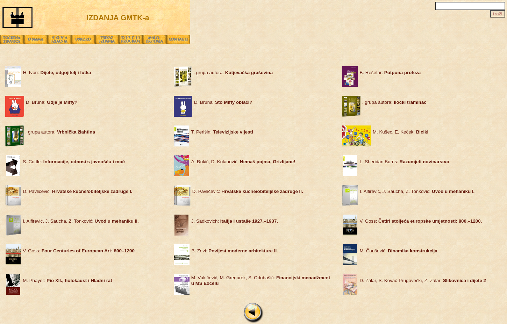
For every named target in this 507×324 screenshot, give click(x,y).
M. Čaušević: (398, 250)
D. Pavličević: (77, 191)
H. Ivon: (57, 72)
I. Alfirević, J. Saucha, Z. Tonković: (417, 191)
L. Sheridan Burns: (404, 161)
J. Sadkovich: (234, 221)
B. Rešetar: (390, 72)
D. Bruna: (51, 102)
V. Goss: (420, 221)
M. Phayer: (67, 280)
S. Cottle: (74, 161)
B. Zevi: (234, 250)
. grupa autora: (233, 72)
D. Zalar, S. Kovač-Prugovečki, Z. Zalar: (422, 280)
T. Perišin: (222, 132)
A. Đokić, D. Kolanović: (243, 161)
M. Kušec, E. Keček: (400, 132)
